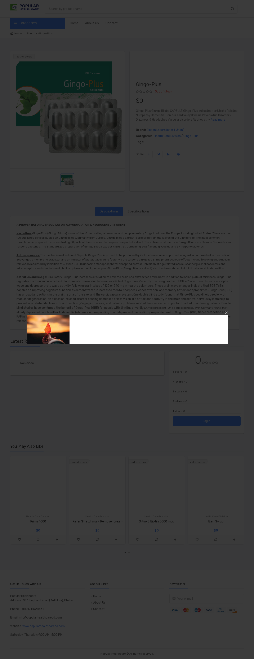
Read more (218, 119)
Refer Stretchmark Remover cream (97, 521)
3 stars (180, 391)
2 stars (180, 401)
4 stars (180, 381)
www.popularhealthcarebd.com (43, 626)
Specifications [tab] (139, 211)
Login (206, 421)
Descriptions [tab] (109, 211)
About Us (92, 23)
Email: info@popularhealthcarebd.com (36, 617)
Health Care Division (167, 136)
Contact (112, 23)
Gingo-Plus (190, 136)
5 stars (180, 371)
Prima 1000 (38, 521)
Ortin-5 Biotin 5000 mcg (156, 521)
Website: (16, 626)
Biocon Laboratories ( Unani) (165, 130)
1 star (179, 411)
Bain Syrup (215, 521)
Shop (30, 33)
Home (74, 23)
